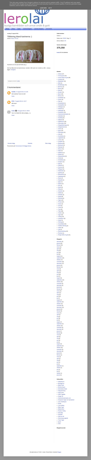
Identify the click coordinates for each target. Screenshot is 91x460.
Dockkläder (61, 97)
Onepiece (60, 161)
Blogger (59, 452)
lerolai (13, 110)
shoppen (13, 69)
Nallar (59, 150)
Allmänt (60, 74)
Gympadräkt (61, 103)
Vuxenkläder (61, 224)
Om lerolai (49, 28)
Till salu (16, 38)
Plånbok (60, 165)
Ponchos (60, 167)
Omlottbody (61, 160)
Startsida (30, 143)
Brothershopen (61, 387)
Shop (13, 28)
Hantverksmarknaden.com (64, 398)
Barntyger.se (61, 383)
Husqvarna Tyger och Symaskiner (66, 400)
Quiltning (60, 172)
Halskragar (60, 110)
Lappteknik (60, 138)
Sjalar (59, 181)
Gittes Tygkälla (61, 394)
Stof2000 (60, 414)
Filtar (59, 101)
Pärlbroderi (60, 170)
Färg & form (61, 392)
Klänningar (60, 132)
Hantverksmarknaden (63, 114)
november (59, 261)
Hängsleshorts (61, 127)
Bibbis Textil (61, 385)
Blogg (7, 28)
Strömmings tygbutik (63, 418)
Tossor (59, 203)
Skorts (59, 187)
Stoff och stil (61, 416)
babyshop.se (61, 381)
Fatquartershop (61, 390)
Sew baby (60, 412)
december (59, 241)
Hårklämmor (61, 121)
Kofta (59, 134)
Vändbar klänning (62, 225)
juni (57, 252)
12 (70, 38)
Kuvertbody (61, 136)
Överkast (60, 233)
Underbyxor (61, 218)
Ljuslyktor (60, 141)
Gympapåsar (61, 105)
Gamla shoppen (38, 28)
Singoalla (60, 180)
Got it (50, 8)
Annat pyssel (61, 75)
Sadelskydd (61, 176)
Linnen (59, 139)
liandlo (59, 403)
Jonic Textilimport (62, 401)
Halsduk (60, 108)
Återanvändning (62, 231)
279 (65, 40)
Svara (13, 96)
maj (57, 250)
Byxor (59, 94)
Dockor (60, 99)
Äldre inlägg (48, 143)
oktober (58, 259)
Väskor (59, 227)
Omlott (59, 158)
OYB (13, 101)
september (59, 258)
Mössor (13, 38)
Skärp (59, 189)
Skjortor (60, 183)
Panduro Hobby (62, 411)
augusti (58, 256)
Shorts (59, 178)
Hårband (60, 119)
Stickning (60, 198)
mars (58, 247)
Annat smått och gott (63, 77)
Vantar (59, 220)
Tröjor (59, 211)
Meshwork (60, 145)
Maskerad (60, 143)
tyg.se (59, 421)
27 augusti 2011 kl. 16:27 (20, 101)
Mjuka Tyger (61, 407)
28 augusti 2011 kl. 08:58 (23, 110)
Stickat (59, 196)
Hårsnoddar (61, 123)
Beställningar (61, 85)
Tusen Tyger (61, 420)
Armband (60, 79)
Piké (59, 163)
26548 (64, 38)
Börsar (59, 95)
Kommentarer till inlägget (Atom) (23, 146)
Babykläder (61, 81)
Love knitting (61, 405)
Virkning (60, 222)
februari (58, 245)
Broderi (60, 92)
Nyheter (60, 154)
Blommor (60, 86)
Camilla (13, 91)
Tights (59, 200)
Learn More (43, 8)
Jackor (59, 128)
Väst (59, 229)
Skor (59, 185)
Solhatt (59, 192)
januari (58, 243)
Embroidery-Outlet (62, 389)
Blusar (59, 88)
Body (59, 90)
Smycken (60, 191)
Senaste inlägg (11, 143)
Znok (59, 423)
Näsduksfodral (61, 156)
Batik (59, 83)
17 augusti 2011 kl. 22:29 (22, 91)
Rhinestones (61, 174)
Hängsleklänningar (62, 125)
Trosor (59, 207)
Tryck (59, 209)
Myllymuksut (61, 409)
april (58, 248)
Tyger (19, 28)
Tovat (59, 205)
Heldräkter (60, 116)
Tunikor (60, 213)
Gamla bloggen (27, 28)
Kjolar (59, 130)
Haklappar (60, 106)
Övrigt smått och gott (63, 235)
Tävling (60, 216)
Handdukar (60, 112)
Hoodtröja (60, 117)
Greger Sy (60, 396)
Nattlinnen (60, 152)
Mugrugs (60, 147)
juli (57, 254)
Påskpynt (60, 169)
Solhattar (60, 194)
